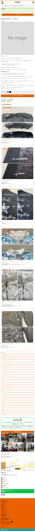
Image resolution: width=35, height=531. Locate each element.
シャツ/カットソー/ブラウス (6, 365)
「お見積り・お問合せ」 (13, 426)
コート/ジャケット (4, 360)
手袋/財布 (3, 406)
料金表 (2, 502)
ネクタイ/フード (4, 393)
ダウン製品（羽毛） (5, 383)
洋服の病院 (2, 5)
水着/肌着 (3, 411)
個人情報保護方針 (4, 515)
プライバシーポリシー (6, 487)
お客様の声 (5, 5)
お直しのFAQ (3, 506)
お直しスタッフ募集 (5, 483)
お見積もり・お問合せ (4, 508)
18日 (11, 5)
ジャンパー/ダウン (4, 368)
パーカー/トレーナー (5, 396)
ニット (3, 388)
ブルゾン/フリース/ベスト (5, 398)
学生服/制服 (3, 401)
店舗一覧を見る (32, 452)
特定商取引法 (4, 485)
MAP (12, 521)
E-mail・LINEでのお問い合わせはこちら (6, 524)
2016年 (8, 5)
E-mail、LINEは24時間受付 (5, 457)
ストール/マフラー (4, 373)
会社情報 (4, 481)
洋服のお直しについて (4, 500)
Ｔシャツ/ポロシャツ (5, 355)
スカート (3, 370)
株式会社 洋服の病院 (17, 2)
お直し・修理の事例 (4, 501)
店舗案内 (3, 507)
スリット (3, 378)
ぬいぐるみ (3, 391)
